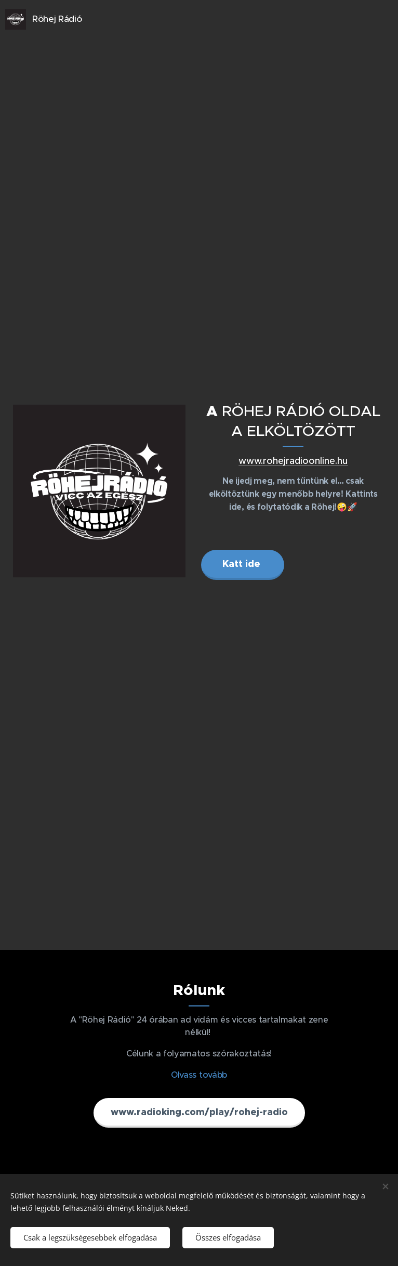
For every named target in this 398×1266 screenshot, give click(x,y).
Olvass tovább (199, 1074)
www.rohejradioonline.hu (293, 461)
